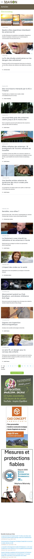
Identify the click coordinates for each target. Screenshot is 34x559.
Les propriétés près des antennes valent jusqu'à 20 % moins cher (15, 118)
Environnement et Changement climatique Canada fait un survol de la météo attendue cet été (16, 542)
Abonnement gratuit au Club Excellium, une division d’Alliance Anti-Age (15, 296)
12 (27, 366)
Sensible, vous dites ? (10, 211)
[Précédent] (6, 366)
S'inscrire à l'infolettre (17, 373)
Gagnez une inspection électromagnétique (11, 323)
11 (24, 366)
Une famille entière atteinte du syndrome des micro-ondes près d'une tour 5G (15, 182)
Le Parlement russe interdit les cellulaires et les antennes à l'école (16, 239)
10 (22, 366)
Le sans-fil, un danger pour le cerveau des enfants (13, 351)
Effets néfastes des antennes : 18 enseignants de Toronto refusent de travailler (16, 148)
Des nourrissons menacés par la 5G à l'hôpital (16, 90)
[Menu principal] (2, 2)
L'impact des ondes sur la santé (14, 267)
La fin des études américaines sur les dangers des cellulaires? (16, 59)
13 (30, 366)
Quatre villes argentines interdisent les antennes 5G (16, 31)
